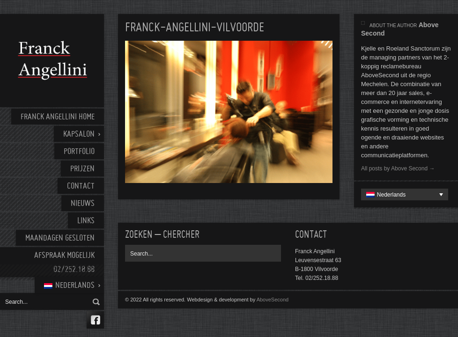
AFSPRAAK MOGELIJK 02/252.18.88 (64, 263)
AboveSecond (273, 299)
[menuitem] (69, 285)
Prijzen (82, 169)
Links (86, 221)
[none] (404, 194)
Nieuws (83, 204)
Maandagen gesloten (60, 238)
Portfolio (79, 152)
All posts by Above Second (398, 168)
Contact (81, 186)
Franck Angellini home (58, 117)
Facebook (95, 320)
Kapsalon (79, 135)
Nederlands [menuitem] (391, 194)
